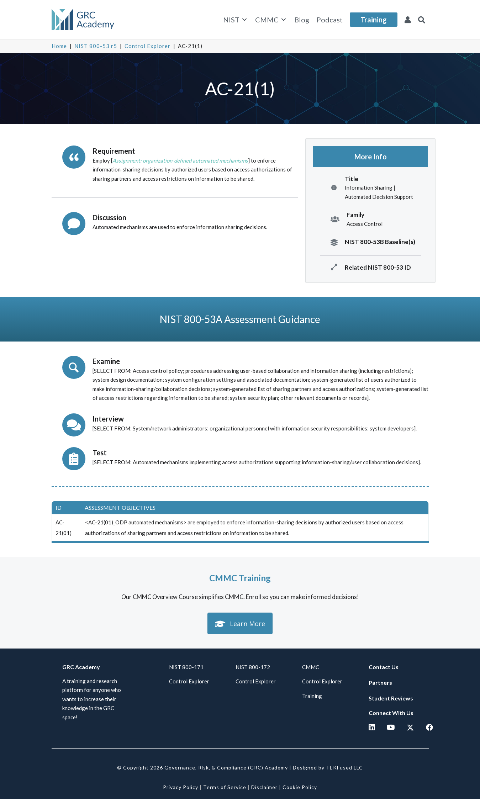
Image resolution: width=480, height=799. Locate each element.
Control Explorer (147, 46)
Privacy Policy (180, 787)
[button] (422, 19)
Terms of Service (224, 787)
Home (59, 46)
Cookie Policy (300, 787)
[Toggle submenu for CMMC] (283, 20)
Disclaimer (264, 787)
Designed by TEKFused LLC (328, 767)
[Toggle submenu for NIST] (244, 20)
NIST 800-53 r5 (95, 46)
